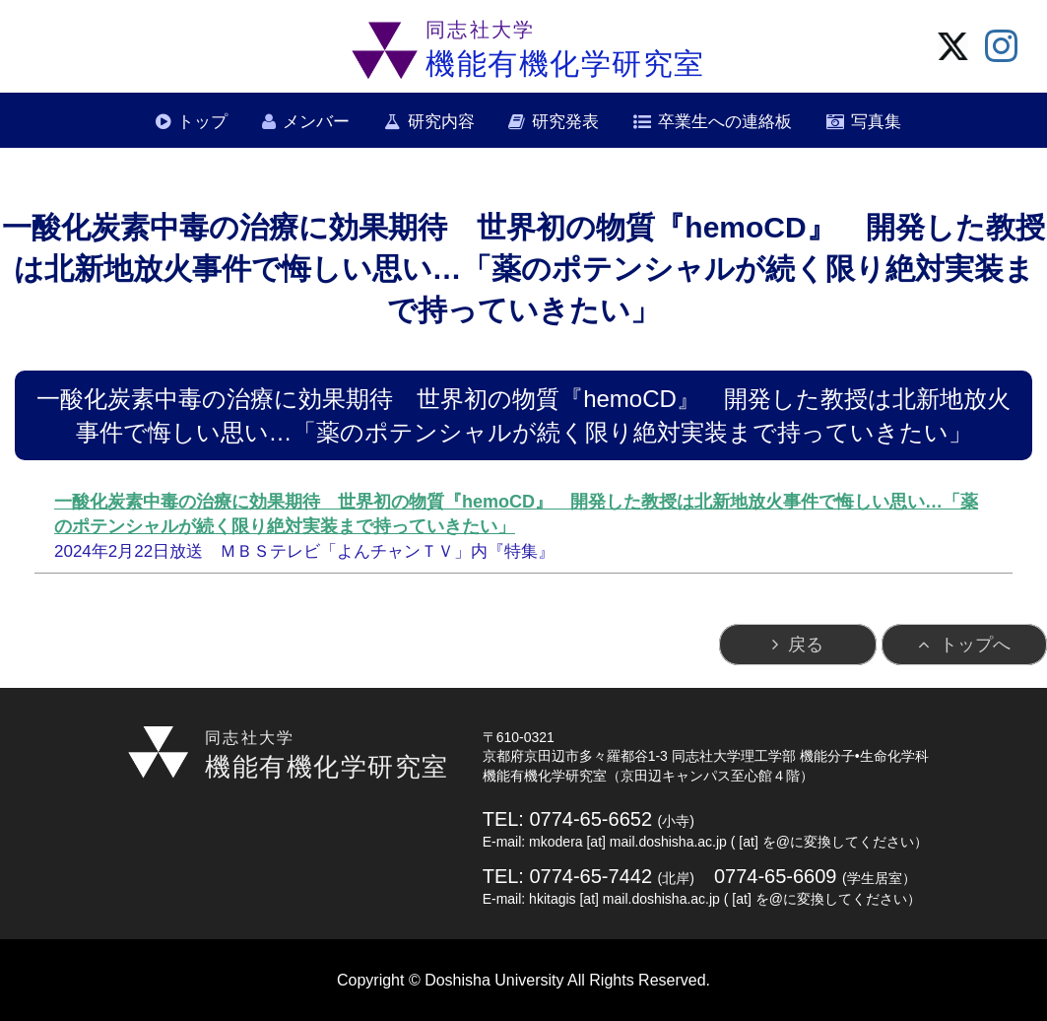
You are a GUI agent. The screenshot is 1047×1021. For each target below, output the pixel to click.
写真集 (876, 121)
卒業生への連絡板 (725, 121)
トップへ (975, 644)
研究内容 (441, 121)
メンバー (316, 121)
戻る (805, 644)
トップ (202, 121)
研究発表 (565, 121)
